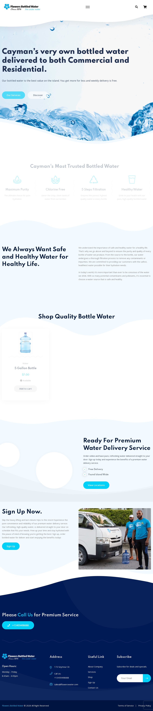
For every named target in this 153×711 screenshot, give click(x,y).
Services (92, 671)
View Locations (96, 485)
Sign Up (11, 546)
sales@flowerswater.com (66, 684)
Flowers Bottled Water (12, 705)
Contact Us (93, 687)
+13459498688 (18, 625)
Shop (90, 677)
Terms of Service (126, 705)
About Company (95, 666)
